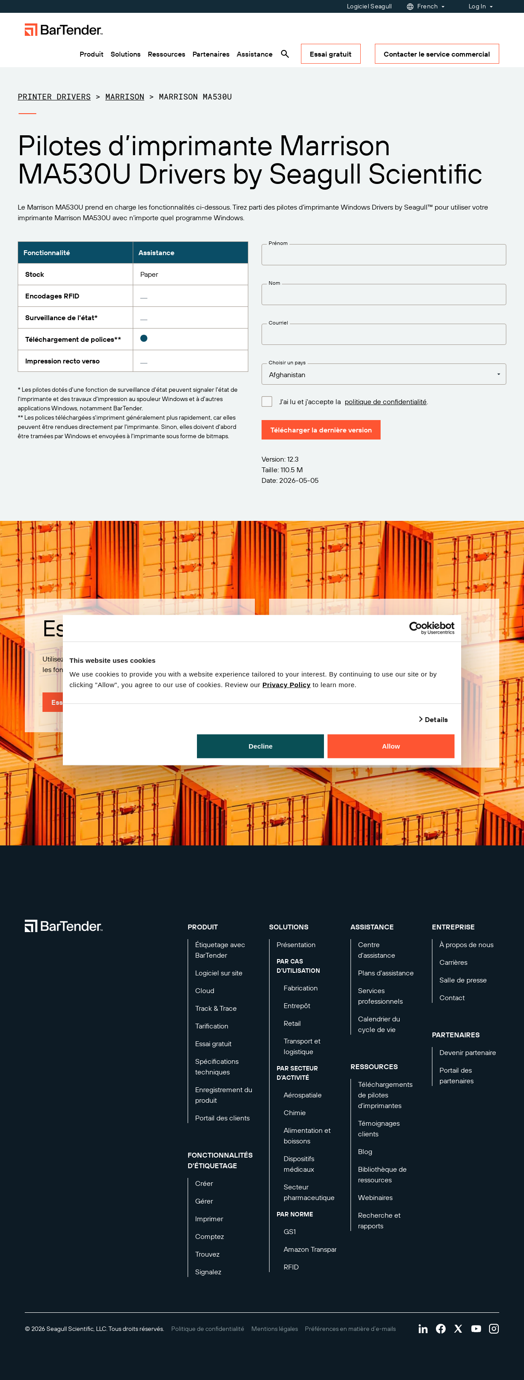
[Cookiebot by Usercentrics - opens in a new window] (416, 628)
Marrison (124, 96)
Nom (274, 282)
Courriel (278, 322)
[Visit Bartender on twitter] (458, 1328)
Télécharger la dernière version (321, 429)
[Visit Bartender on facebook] (440, 1328)
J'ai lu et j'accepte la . (353, 401)
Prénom (278, 243)
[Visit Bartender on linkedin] (423, 1328)
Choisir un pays (287, 362)
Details (436, 719)
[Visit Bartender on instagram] (494, 1328)
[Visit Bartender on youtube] (476, 1328)
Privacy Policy (286, 684)
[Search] (285, 54)
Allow (391, 746)
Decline (261, 746)
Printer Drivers (54, 96)
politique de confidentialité (386, 401)
